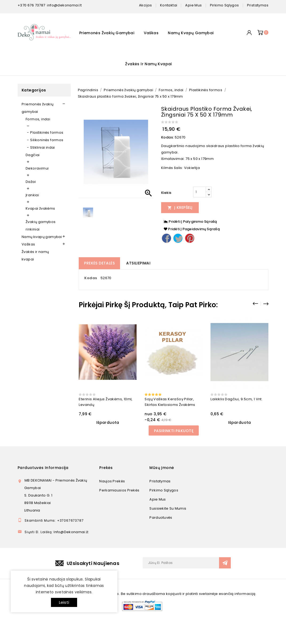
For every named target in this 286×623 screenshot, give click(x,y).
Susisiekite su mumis (167, 508)
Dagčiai (33, 154)
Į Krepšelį (180, 207)
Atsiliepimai (138, 263)
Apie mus (157, 499)
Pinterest (189, 238)
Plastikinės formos (46, 132)
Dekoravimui (37, 168)
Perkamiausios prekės (119, 490)
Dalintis (166, 238)
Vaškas (151, 33)
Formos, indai (38, 119)
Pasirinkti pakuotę (173, 430)
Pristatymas (159, 481)
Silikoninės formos (46, 140)
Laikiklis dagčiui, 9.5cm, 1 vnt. (236, 399)
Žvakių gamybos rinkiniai (41, 225)
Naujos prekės (112, 481)
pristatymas (257, 5)
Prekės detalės (99, 263)
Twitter (177, 238)
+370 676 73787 (31, 5)
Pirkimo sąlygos (163, 490)
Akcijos (145, 5)
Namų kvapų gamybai (190, 33)
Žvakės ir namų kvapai (148, 64)
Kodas (90, 277)
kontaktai (168, 5)
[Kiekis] (199, 192)
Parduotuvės (160, 517)
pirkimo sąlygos (224, 5)
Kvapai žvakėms (40, 208)
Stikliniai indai (42, 147)
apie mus (193, 5)
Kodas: (167, 137)
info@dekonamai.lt (64, 5)
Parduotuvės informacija (43, 467)
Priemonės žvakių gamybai (106, 33)
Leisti (64, 602)
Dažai (31, 181)
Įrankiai (32, 195)
